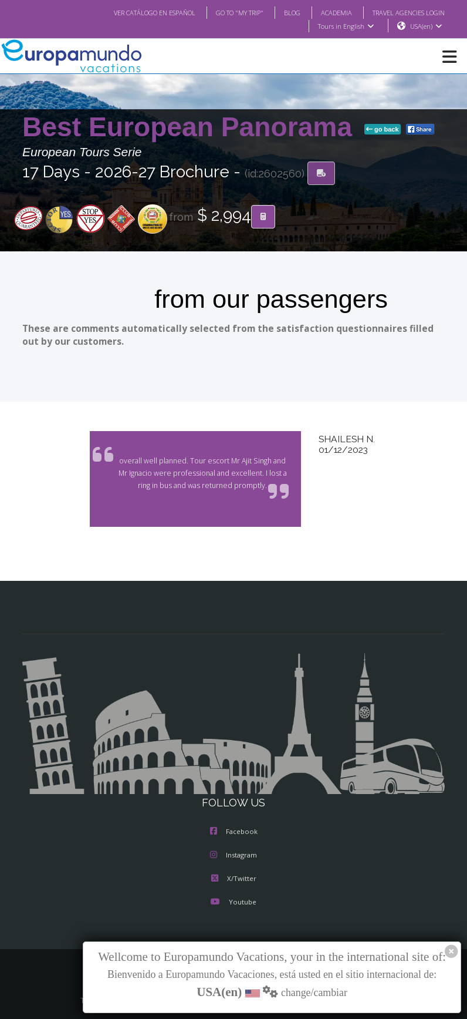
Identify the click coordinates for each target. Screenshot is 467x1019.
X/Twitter (233, 879)
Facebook (233, 832)
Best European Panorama (191, 127)
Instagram (233, 855)
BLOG (280, 12)
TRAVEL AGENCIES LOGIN (404, 12)
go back (382, 129)
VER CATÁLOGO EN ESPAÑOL (131, 12)
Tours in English (345, 26)
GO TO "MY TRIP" (224, 12)
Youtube (233, 902)
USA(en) (426, 26)
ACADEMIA (326, 12)
